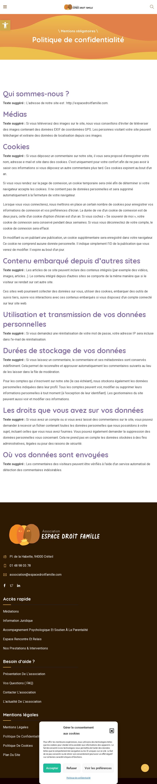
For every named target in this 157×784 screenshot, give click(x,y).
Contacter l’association (19, 692)
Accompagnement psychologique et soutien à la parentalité (45, 630)
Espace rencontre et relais (22, 639)
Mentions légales (15, 727)
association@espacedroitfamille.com (36, 574)
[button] (5, 25)
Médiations (11, 611)
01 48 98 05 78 (20, 565)
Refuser (72, 768)
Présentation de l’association (24, 674)
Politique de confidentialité (78, 778)
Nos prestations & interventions (25, 648)
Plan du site (11, 755)
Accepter (52, 768)
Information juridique (18, 621)
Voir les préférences (98, 768)
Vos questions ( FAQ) (18, 683)
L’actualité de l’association (22, 701)
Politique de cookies (18, 746)
